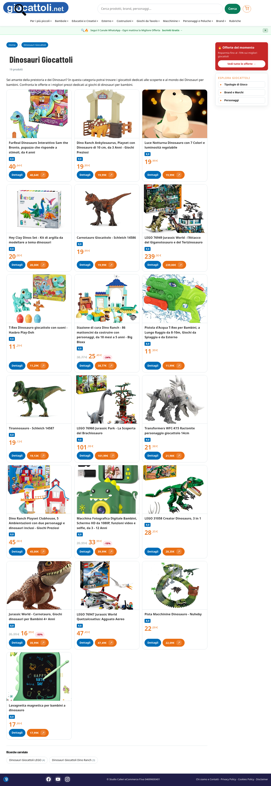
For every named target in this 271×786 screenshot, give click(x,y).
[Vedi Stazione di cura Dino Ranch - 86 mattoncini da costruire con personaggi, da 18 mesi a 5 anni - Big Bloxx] (107, 298)
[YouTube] (58, 779)
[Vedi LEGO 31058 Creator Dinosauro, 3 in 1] (174, 489)
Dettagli (17, 175)
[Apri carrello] (247, 8)
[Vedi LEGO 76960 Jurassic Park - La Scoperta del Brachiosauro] (107, 399)
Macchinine (170, 21)
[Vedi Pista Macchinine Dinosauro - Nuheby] (174, 585)
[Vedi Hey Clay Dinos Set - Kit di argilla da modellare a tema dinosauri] (39, 208)
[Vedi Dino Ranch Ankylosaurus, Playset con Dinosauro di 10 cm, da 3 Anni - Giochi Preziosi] (107, 114)
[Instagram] (67, 779)
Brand (220, 21)
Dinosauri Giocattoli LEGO (27, 760)
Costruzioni (124, 21)
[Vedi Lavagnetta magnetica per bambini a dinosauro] (39, 676)
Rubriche (235, 21)
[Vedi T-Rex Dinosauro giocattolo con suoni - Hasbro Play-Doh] (39, 298)
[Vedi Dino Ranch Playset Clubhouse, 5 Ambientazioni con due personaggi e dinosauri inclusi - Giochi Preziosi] (39, 489)
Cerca (232, 9)
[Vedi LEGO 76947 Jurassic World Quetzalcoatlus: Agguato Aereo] (107, 585)
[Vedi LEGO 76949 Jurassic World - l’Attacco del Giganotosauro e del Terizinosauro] (174, 208)
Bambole (60, 21)
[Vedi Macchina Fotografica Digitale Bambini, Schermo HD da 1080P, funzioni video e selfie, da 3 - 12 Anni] (107, 489)
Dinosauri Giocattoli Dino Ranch (73, 760)
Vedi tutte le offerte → (241, 64)
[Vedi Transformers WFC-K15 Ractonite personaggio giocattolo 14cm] (174, 399)
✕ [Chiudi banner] (265, 30)
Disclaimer (262, 779)
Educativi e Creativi (84, 21)
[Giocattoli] (49, 9)
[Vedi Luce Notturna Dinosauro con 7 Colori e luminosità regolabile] (174, 114)
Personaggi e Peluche (197, 21)
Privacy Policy (228, 779)
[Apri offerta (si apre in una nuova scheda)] (38, 175)
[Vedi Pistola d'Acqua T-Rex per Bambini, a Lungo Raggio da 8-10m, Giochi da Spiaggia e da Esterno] (174, 298)
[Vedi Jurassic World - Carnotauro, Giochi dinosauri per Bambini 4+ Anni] (39, 585)
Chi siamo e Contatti (207, 779)
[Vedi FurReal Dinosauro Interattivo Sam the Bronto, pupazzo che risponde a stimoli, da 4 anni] (39, 114)
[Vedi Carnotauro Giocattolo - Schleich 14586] (107, 208)
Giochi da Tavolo (147, 21)
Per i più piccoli (40, 21)
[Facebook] (48, 779)
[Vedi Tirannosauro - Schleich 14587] (39, 399)
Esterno (106, 21)
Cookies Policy (246, 779)
